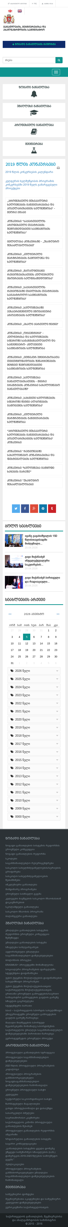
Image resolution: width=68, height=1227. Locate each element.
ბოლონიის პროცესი (18, 960)
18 (19, 650)
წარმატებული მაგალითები (22, 1103)
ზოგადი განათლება (34, 92)
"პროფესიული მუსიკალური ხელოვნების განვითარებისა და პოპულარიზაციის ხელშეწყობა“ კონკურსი (30, 437)
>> (58, 614)
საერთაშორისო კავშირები (22, 1117)
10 (12, 643)
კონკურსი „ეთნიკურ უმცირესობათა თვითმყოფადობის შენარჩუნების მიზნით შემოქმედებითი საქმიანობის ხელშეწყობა (33, 363)
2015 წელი (20, 760)
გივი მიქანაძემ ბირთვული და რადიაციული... (42, 579)
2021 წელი (20, 711)
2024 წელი (20, 687)
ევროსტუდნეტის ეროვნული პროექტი (29, 1038)
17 (12, 650)
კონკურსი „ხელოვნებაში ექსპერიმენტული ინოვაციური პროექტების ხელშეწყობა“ (29, 311)
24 (12, 656)
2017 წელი (20, 743)
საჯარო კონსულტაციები (21, 1143)
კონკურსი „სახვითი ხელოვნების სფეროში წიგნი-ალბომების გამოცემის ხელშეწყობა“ (31, 401)
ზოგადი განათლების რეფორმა (25, 854)
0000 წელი (20, 816)
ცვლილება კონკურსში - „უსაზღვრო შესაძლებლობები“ (33, 243)
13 (34, 643)
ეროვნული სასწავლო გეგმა (23, 893)
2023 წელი (20, 695)
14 (41, 643)
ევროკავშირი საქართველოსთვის (27, 1207)
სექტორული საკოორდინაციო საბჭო (28, 1099)
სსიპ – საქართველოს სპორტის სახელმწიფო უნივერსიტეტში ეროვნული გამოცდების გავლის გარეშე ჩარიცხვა (33, 1014)
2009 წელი (20, 808)
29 (26, 630)
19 (26, 650)
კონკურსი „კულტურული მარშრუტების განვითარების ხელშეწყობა (28, 418)
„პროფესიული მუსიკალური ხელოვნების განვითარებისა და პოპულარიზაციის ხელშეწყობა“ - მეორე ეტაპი (31, 206)
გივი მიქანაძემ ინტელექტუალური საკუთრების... (37, 560)
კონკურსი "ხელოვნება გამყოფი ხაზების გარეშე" (30, 469)
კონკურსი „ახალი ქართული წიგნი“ (32, 324)
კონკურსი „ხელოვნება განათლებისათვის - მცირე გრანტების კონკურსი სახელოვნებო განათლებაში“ (33, 383)
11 (19, 643)
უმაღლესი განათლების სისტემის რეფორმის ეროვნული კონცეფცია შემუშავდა (27, 934)
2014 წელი (20, 768)
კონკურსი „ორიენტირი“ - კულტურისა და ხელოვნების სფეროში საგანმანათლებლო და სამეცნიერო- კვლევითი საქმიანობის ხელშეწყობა (31, 341)
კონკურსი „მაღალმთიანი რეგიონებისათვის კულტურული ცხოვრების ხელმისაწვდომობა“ (30, 274)
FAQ (34, 4)
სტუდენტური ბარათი (18, 1005)
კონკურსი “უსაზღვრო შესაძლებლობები (23, 482)
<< (10, 614)
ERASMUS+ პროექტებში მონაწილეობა (29, 964)
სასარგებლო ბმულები (17, 4)
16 (55, 643)
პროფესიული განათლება (34, 129)
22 (48, 650)
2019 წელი (20, 727)
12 (26, 643)
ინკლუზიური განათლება (21, 884)
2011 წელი (20, 792)
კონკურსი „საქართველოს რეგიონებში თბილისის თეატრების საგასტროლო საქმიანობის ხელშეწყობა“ (33, 293)
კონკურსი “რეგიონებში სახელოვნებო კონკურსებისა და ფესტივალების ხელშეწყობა (30, 455)
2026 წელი (20, 670)
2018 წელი (20, 735)
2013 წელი (20, 776)
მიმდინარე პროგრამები (21, 889)
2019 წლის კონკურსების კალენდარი (29, 172)
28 (19, 630)
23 (55, 650)
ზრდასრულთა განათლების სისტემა (28, 1139)
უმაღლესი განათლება (34, 110)
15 (48, 643)
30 (34, 630)
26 (26, 656)
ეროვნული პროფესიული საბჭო (25, 1089)
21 (41, 650)
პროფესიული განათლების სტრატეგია (30, 1052)
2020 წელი (20, 719)
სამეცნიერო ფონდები (19, 1194)
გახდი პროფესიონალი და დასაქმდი (29, 1108)
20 (34, 650)
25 (19, 656)
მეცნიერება (34, 148)
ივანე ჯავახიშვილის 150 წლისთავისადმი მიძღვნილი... (41, 539)
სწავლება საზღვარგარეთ (21, 947)
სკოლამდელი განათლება (22, 907)
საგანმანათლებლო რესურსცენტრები (29, 863)
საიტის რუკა (47, 4)
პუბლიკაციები (14, 1164)
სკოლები (11, 858)
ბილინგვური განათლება (21, 916)
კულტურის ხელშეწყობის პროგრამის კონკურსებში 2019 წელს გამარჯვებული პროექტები (31, 185)
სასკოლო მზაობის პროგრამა (24, 911)
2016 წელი (20, 751)
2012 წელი (20, 784)
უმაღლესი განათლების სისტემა (26, 942)
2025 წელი (20, 679)
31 (41, 630)
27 (12, 630)
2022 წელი (20, 703)
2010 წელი (20, 800)
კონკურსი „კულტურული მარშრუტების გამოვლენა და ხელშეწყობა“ (28, 258)
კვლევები (11, 1094)
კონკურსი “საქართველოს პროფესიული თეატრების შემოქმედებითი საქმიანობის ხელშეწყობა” (28, 227)
